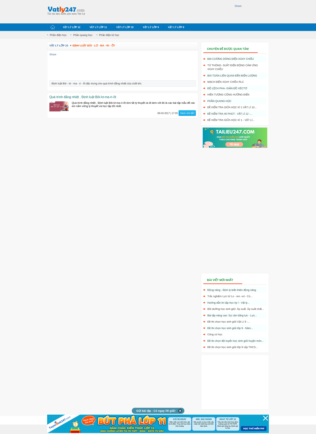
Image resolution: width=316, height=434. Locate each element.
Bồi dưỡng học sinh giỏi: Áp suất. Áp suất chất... (235, 308)
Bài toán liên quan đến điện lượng (232, 75)
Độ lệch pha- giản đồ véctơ (227, 88)
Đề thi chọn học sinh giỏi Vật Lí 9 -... (228, 321)
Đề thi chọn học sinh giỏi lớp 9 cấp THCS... (232, 347)
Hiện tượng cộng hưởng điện (228, 94)
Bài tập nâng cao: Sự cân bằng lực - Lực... (232, 315)
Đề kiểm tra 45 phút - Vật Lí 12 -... (229, 113)
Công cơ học (214, 334)
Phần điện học (58, 35)
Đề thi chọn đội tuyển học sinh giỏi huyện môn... (235, 340)
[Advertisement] (160, 11)
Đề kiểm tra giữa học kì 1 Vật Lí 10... (232, 107)
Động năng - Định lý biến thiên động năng (231, 289)
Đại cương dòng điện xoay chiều (230, 58)
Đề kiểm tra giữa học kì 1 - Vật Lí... (231, 120)
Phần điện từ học (109, 35)
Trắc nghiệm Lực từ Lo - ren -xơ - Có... (230, 296)
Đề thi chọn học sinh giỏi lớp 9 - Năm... (230, 328)
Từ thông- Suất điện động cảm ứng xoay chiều (232, 67)
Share (238, 5)
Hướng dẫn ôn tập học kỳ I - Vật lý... (228, 302)
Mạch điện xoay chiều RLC (225, 81)
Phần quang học (82, 35)
